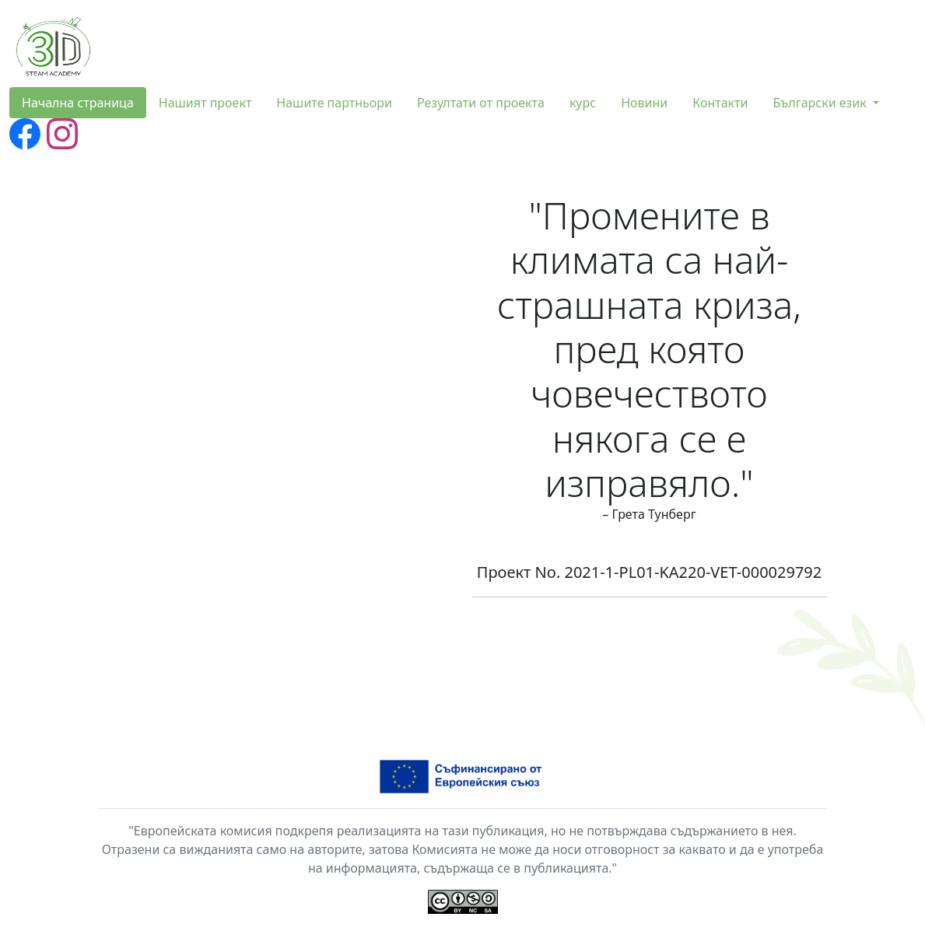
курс (582, 102)
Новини (644, 102)
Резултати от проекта (481, 102)
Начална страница (78, 102)
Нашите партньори (334, 102)
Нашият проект (205, 102)
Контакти (720, 102)
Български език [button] (821, 102)
